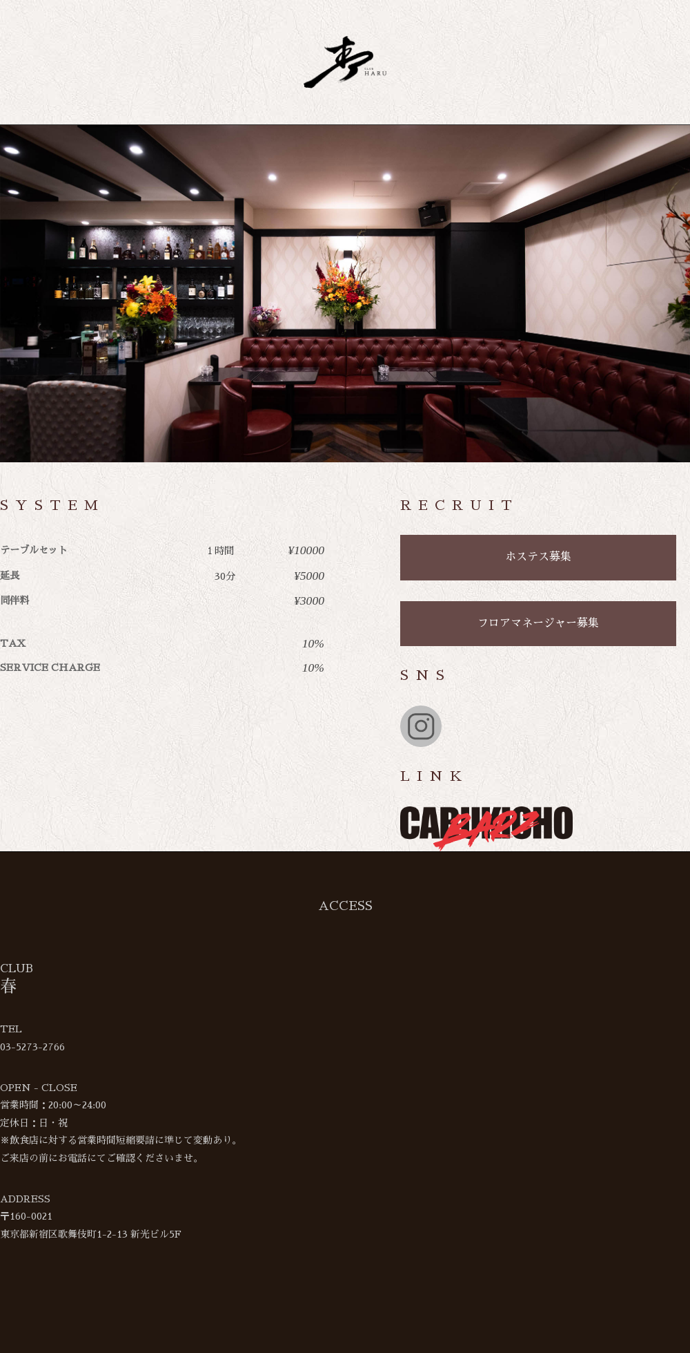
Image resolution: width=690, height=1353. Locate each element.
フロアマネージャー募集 (538, 623)
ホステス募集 (538, 556)
